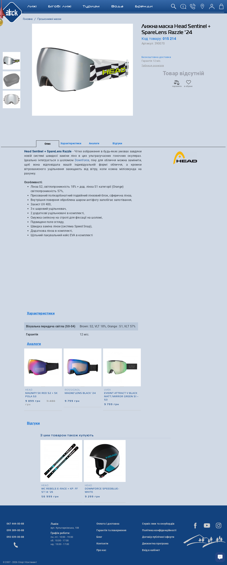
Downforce (82, 160)
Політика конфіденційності (159, 530)
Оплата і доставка (107, 523)
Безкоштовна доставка (156, 57)
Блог (99, 536)
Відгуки (117, 143)
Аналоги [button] (34, 344)
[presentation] (137, 373)
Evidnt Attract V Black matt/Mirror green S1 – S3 (121, 396)
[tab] (83, 313)
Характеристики (71, 143)
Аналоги (94, 143)
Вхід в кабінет (151, 550)
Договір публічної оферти (158, 536)
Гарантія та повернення (111, 530)
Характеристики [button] (41, 313)
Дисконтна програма (155, 543)
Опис (48, 143)
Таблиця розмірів (153, 65)
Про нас (101, 550)
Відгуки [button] (33, 423)
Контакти (102, 543)
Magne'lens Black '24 (80, 393)
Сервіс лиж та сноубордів (158, 523)
